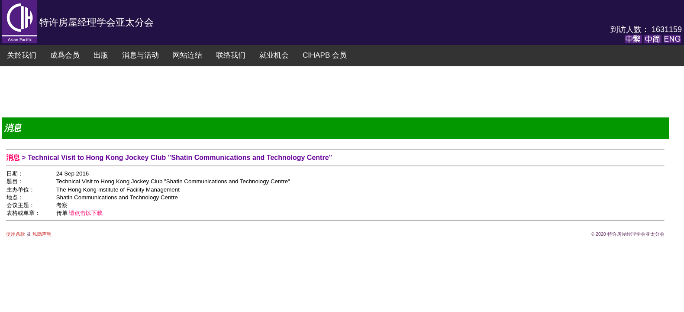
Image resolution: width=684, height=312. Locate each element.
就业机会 (274, 55)
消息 (14, 157)
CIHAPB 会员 (325, 55)
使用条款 (16, 234)
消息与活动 (140, 55)
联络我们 (230, 55)
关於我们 (21, 55)
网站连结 (187, 55)
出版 (101, 55)
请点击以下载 (86, 213)
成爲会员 (65, 55)
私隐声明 (41, 234)
